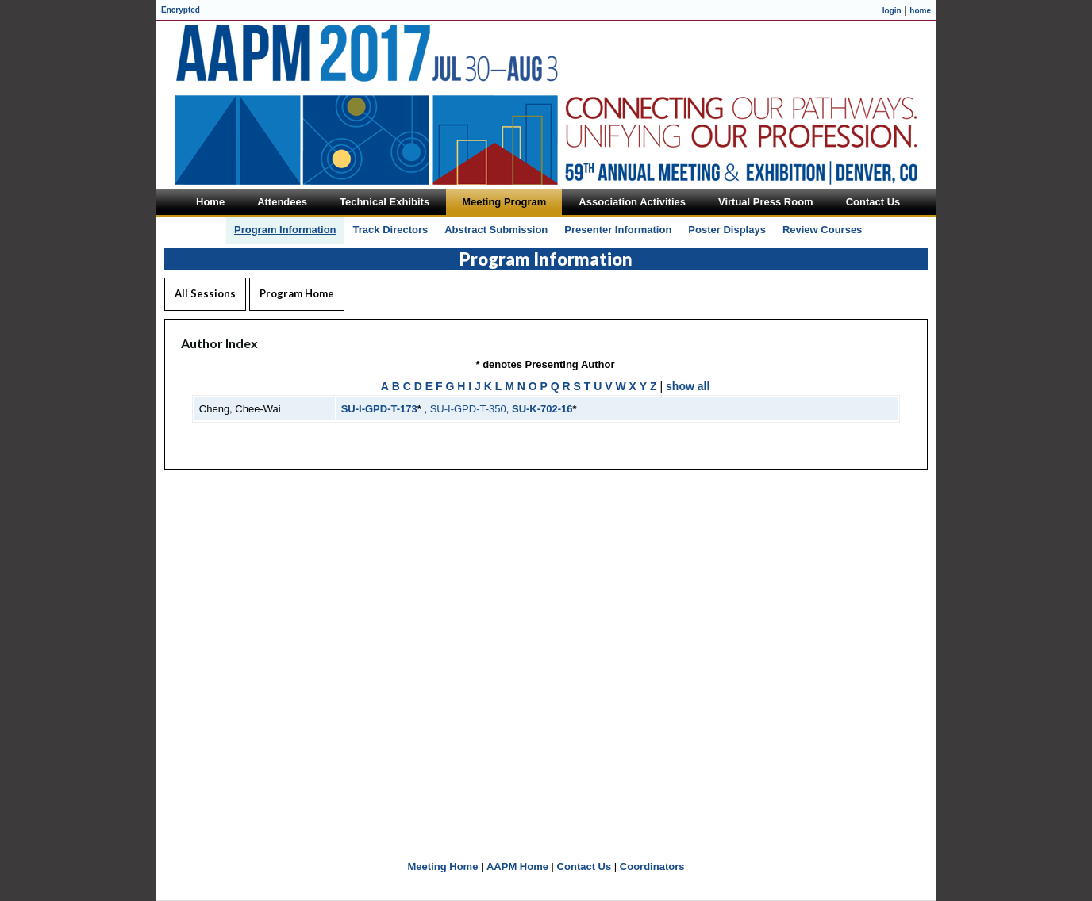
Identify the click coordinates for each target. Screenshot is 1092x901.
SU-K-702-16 (542, 409)
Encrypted (180, 10)
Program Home (297, 293)
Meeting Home (443, 866)
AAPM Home (517, 866)
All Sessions (205, 293)
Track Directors (391, 230)
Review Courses (822, 230)
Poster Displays (727, 230)
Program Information (285, 230)
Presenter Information (617, 230)
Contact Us (584, 866)
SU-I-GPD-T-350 (468, 409)
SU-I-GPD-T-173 (379, 409)
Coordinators (652, 866)
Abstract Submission (496, 230)
